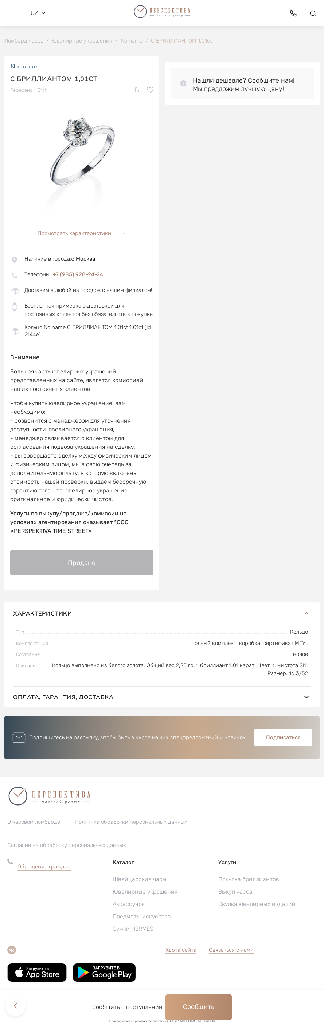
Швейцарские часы (140, 879)
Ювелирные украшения (145, 892)
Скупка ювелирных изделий (257, 904)
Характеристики (162, 613)
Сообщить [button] (198, 1007)
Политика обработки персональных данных (131, 822)
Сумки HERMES (133, 929)
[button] (13, 12)
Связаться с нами (231, 950)
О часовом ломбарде (33, 822)
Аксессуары (129, 904)
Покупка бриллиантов (248, 879)
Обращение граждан (44, 867)
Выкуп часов (235, 892)
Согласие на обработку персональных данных (66, 845)
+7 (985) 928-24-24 (78, 275)
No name (23, 67)
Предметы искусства (142, 916)
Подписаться (283, 738)
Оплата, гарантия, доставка (162, 697)
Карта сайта (180, 950)
